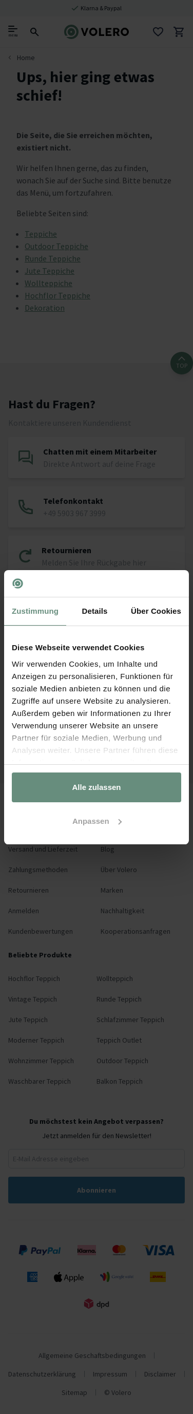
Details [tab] (95, 611)
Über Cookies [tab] (156, 611)
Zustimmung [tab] (35, 611)
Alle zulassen (96, 787)
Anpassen (97, 821)
